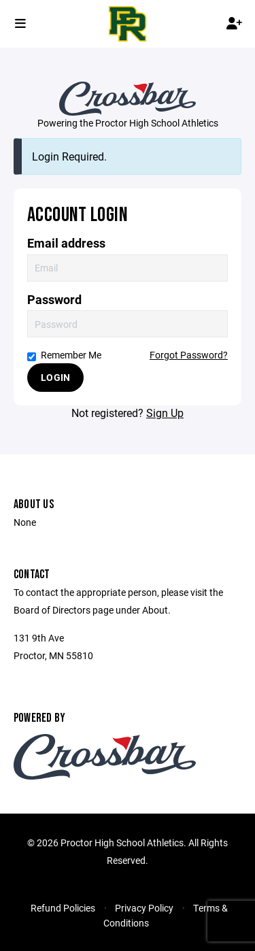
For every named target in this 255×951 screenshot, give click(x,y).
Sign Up (165, 412)
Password (54, 299)
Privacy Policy (144, 907)
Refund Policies (63, 907)
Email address (66, 243)
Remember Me (64, 354)
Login (55, 377)
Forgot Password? (189, 354)
